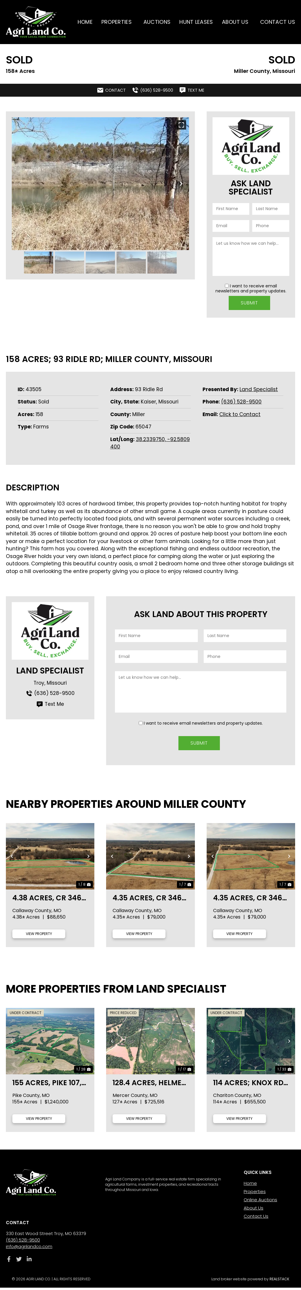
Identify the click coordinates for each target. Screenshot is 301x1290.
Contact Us (277, 22)
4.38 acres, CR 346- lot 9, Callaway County (49, 899)
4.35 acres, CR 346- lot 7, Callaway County (249, 899)
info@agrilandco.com (29, 1249)
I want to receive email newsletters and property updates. (250, 288)
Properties (118, 22)
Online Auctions (260, 1202)
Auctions (156, 22)
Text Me (50, 702)
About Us (236, 22)
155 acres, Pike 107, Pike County (46, 1084)
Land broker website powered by (250, 1281)
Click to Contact (239, 412)
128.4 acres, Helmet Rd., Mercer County (149, 1084)
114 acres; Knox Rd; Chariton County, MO (249, 1084)
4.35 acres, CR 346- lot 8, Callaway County (149, 899)
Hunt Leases (196, 22)
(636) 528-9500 (241, 400)
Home (85, 22)
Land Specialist (259, 387)
